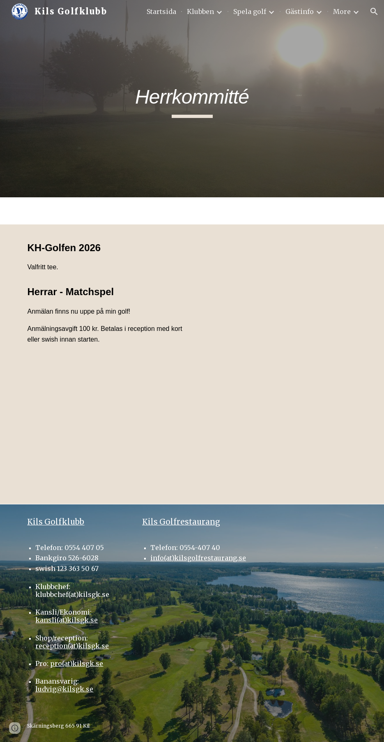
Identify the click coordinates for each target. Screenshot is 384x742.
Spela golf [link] (249, 11)
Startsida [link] (161, 11)
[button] (374, 11)
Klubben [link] (200, 11)
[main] (192, 98)
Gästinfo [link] (299, 11)
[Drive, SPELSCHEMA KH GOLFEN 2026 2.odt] (106, 433)
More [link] (342, 11)
